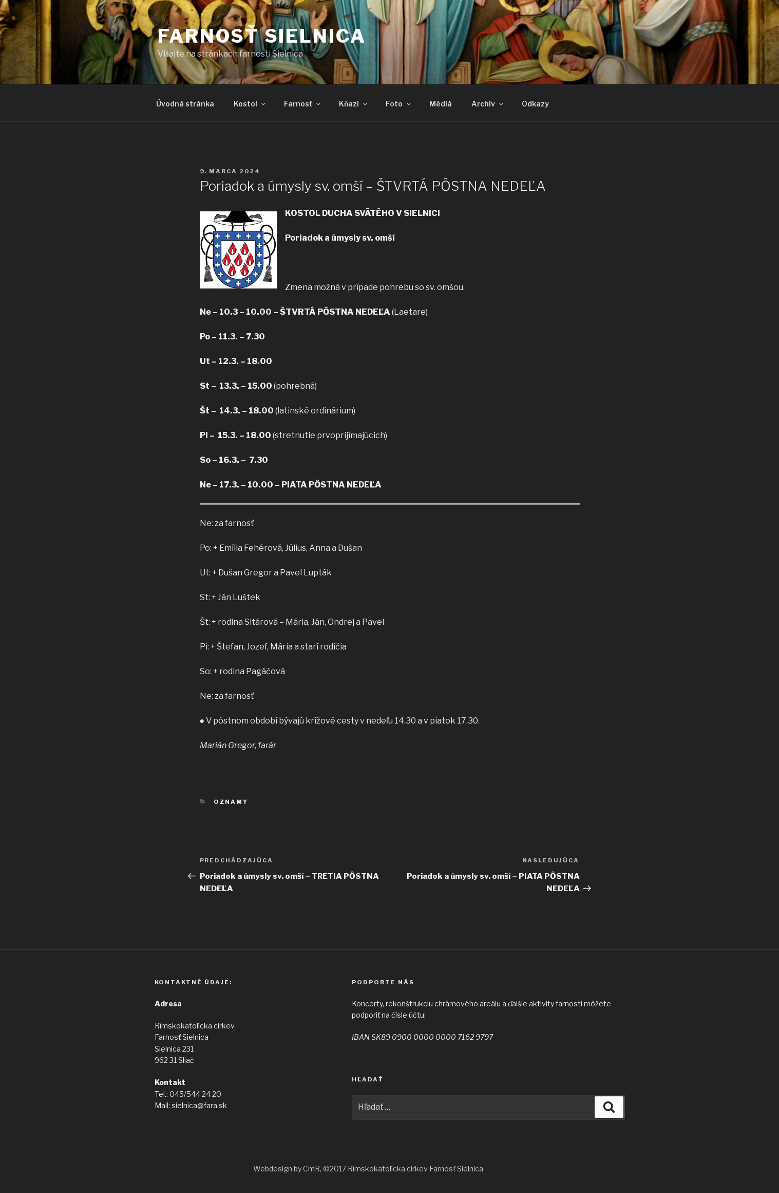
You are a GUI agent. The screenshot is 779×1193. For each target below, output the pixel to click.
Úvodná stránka (185, 103)
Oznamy (231, 801)
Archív (488, 103)
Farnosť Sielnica (262, 36)
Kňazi (354, 103)
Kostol (250, 103)
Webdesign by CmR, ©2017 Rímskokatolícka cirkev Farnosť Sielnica (368, 1168)
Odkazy (535, 103)
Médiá (440, 103)
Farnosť (303, 103)
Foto (399, 103)
